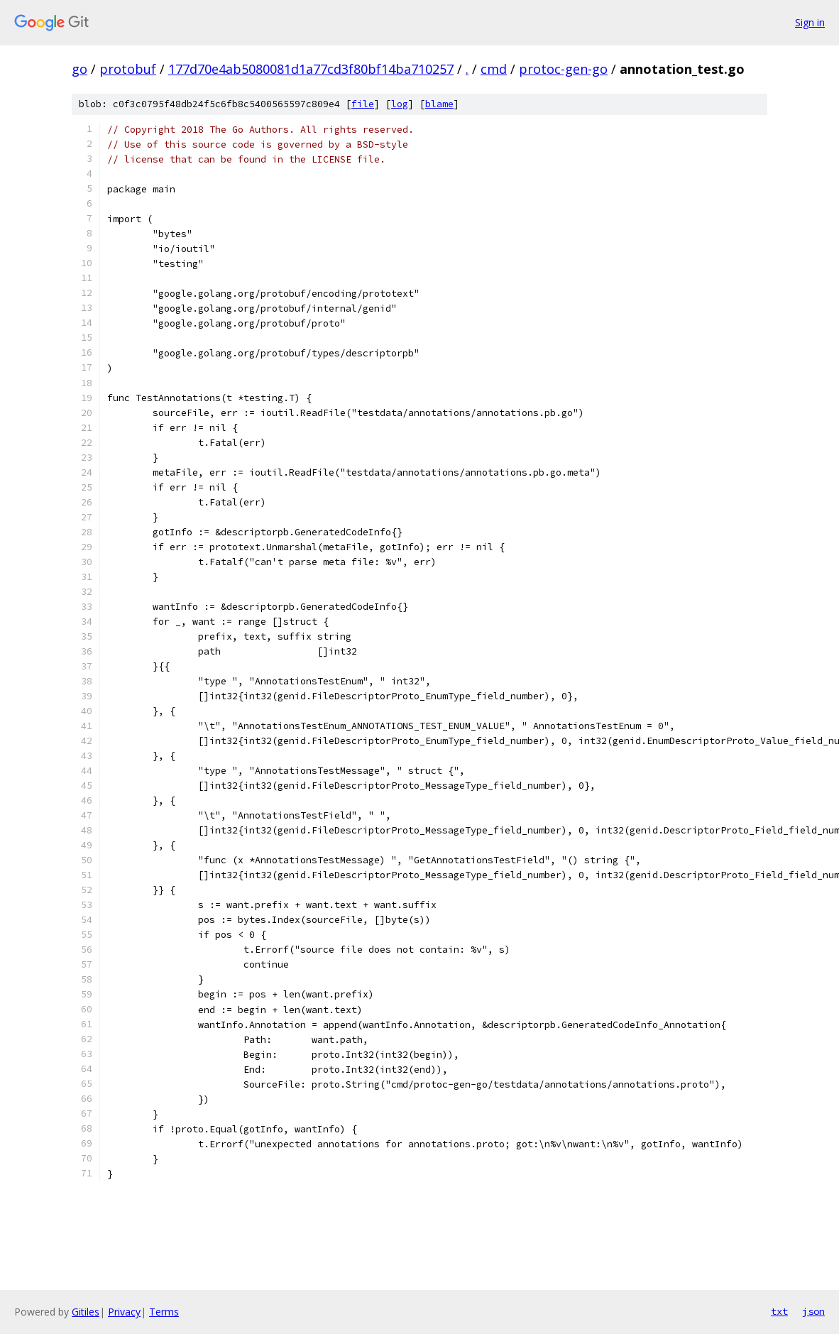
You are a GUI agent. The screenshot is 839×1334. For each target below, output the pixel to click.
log (399, 104)
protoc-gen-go (563, 68)
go (79, 68)
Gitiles (85, 1311)
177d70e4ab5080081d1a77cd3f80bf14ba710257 (311, 68)
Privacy (124, 1311)
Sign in (810, 22)
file (362, 104)
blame (439, 104)
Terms (164, 1311)
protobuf (127, 68)
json (813, 1311)
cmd (494, 68)
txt (779, 1311)
